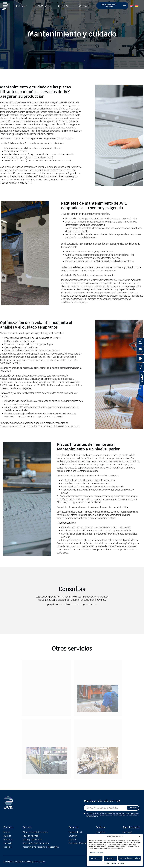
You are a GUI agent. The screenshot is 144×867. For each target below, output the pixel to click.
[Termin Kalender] (140, 367)
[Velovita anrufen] (140, 342)
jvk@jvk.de (52, 604)
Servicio (27, 827)
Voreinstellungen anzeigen (130, 858)
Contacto (100, 827)
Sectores (8, 827)
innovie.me (40, 862)
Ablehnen (110, 858)
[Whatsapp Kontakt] (140, 358)
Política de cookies (110, 863)
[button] (140, 836)
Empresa (73, 827)
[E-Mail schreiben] (140, 350)
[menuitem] (131, 5)
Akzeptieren (95, 858)
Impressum (121, 863)
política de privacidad (92, 817)
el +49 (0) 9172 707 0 (86, 604)
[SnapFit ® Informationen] (142, 378)
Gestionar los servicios (96, 852)
